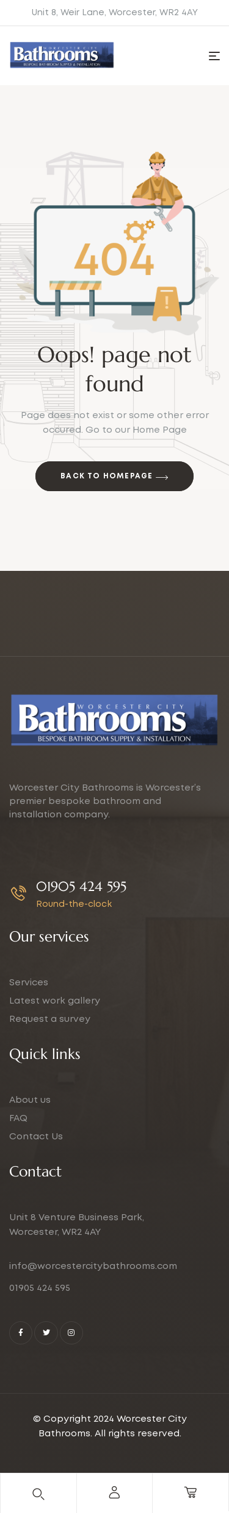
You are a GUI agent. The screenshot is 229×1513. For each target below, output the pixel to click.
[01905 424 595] (18, 893)
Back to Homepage (114, 478)
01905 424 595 (81, 886)
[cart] (190, 1492)
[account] (114, 1492)
